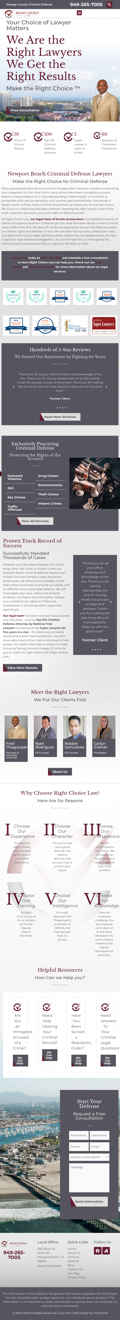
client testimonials (42, 267)
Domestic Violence (15, 477)
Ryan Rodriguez (44, 745)
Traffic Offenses (15, 508)
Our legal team (13, 615)
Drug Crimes (48, 476)
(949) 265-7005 (51, 258)
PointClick (101, 1310)
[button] (109, 5)
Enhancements (50, 485)
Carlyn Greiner (101, 745)
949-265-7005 (86, 4)
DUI (11, 488)
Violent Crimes (50, 503)
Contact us (19, 258)
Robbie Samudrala (74, 745)
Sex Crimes (16, 497)
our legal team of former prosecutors (57, 219)
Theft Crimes (48, 494)
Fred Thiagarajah (17, 745)
